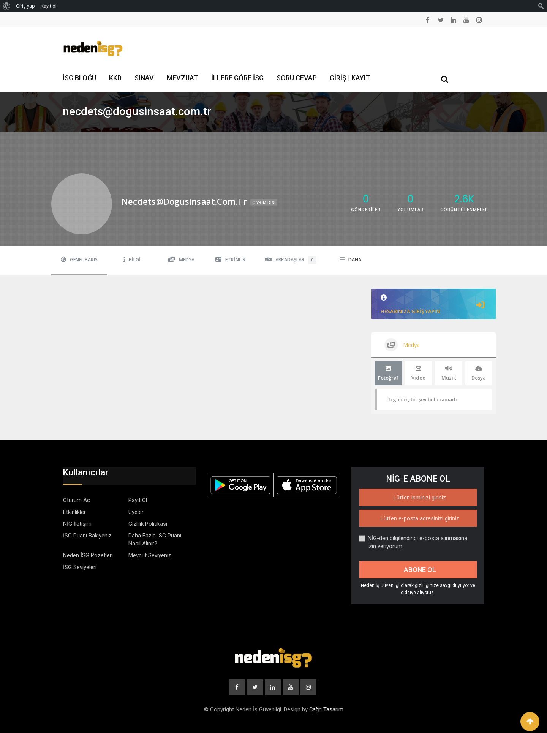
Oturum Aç (76, 500)
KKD (115, 78)
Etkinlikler (74, 512)
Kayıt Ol (137, 500)
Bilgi (132, 259)
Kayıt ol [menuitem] (49, 6)
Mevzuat (182, 78)
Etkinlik (230, 259)
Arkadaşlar (290, 260)
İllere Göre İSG (237, 78)
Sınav (144, 78)
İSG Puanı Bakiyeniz (87, 535)
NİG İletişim (77, 523)
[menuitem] (6, 6)
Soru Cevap (297, 78)
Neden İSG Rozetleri (88, 555)
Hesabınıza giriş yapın (433, 304)
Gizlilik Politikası (147, 523)
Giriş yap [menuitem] (25, 6)
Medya (181, 259)
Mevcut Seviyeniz (149, 555)
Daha (350, 259)
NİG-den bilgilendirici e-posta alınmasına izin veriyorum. (413, 542)
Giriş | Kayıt (350, 78)
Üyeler (136, 512)
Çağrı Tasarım (326, 709)
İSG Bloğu (79, 78)
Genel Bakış (79, 259)
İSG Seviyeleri (79, 567)
